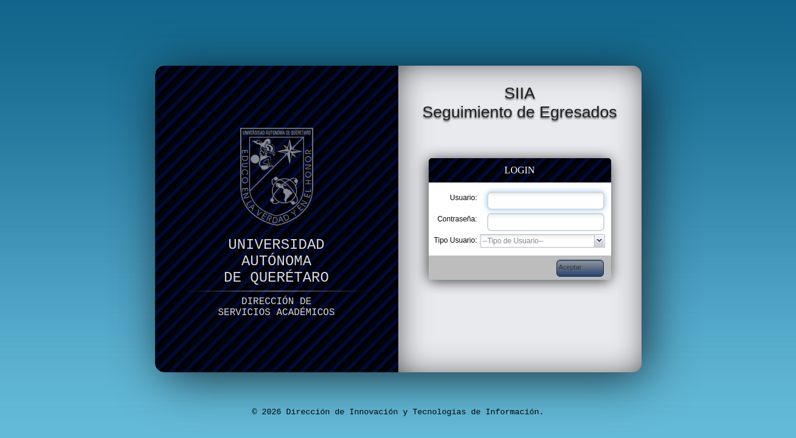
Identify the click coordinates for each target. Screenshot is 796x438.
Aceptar (570, 267)
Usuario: (463, 197)
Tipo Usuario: (455, 240)
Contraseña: (457, 219)
